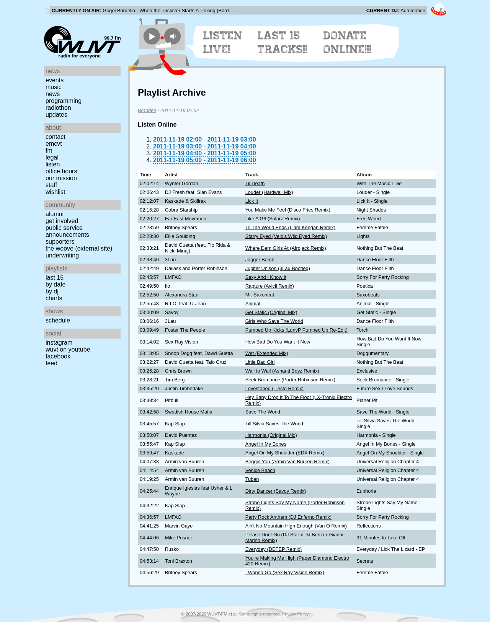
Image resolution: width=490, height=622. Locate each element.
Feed (51, 363)
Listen (53, 164)
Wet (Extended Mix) (266, 353)
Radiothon (58, 107)
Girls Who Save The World (274, 321)
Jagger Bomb (259, 259)
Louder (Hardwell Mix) (269, 192)
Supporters (60, 241)
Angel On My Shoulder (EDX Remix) (285, 453)
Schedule (58, 320)
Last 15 (55, 277)
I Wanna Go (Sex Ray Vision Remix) (284, 572)
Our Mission (61, 178)
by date (55, 284)
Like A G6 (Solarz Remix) (272, 218)
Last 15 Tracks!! (283, 42)
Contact (55, 137)
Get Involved (62, 221)
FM (49, 150)
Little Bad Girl (260, 362)
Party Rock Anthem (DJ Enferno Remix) (288, 517)
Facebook (58, 356)
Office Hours (61, 171)
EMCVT (54, 143)
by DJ (52, 291)
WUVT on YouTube (68, 349)
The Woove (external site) (79, 248)
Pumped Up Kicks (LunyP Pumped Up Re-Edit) (296, 330)
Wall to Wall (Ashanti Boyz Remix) (282, 371)
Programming (64, 101)
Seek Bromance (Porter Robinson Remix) (290, 380)
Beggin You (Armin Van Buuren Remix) (287, 461)
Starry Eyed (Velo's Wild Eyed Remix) (286, 236)
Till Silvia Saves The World (274, 424)
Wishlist (55, 192)
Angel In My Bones (265, 444)
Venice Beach (260, 470)
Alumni (55, 214)
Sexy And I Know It (265, 277)
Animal (252, 303)
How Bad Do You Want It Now (277, 342)
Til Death (255, 183)
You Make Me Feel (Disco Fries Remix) (287, 210)
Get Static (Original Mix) (271, 312)
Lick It (251, 201)
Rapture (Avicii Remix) (269, 286)
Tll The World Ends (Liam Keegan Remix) (290, 227)
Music (54, 87)
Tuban (252, 479)
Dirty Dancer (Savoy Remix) (275, 491)
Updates (56, 114)
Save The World (262, 412)
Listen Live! (223, 42)
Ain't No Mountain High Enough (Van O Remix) (296, 526)
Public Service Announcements (67, 231)
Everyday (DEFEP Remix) (273, 549)
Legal (52, 157)
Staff (51, 185)
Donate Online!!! (347, 42)
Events (55, 80)
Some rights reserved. (260, 614)
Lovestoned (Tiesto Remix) (274, 388)
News (53, 94)
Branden (147, 110)
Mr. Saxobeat (259, 295)
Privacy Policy (295, 614)
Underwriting (62, 255)
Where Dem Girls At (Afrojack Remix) (285, 248)
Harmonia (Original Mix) (271, 435)
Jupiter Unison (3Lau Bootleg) (277, 268)
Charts (54, 298)
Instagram (59, 342)
